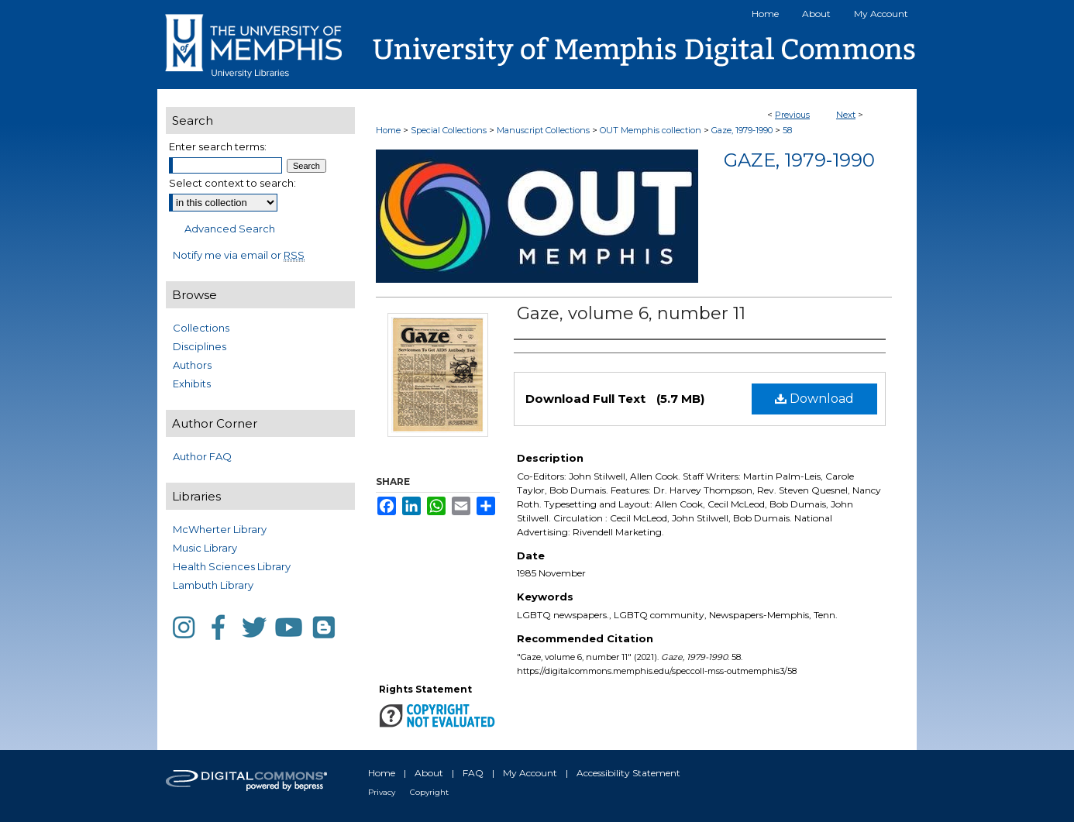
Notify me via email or (239, 255)
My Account (530, 773)
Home (388, 130)
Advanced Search (229, 228)
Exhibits (192, 383)
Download (814, 398)
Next (845, 114)
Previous (792, 114)
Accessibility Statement (628, 773)
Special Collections (449, 130)
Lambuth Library (213, 585)
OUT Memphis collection (650, 130)
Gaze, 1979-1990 (742, 130)
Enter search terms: (218, 146)
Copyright (429, 792)
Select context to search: (232, 183)
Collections (201, 328)
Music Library (205, 548)
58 (787, 130)
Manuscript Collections (543, 130)
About (429, 773)
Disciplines (199, 346)
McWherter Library (220, 529)
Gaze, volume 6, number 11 (631, 313)
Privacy (381, 792)
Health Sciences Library (232, 566)
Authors (192, 365)
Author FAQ (202, 456)
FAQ (473, 773)
